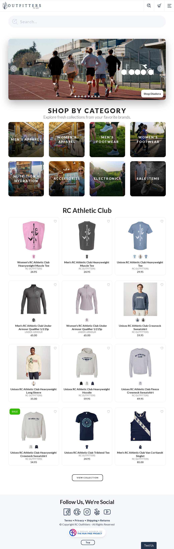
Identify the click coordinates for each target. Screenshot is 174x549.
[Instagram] (87, 512)
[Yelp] (97, 512)
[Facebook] (67, 512)
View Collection (87, 477)
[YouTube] (107, 512)
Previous (13, 68)
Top (88, 542)
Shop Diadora (152, 93)
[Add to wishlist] (55, 221)
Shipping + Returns (98, 520)
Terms (68, 520)
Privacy (79, 520)
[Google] (77, 512)
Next (160, 68)
